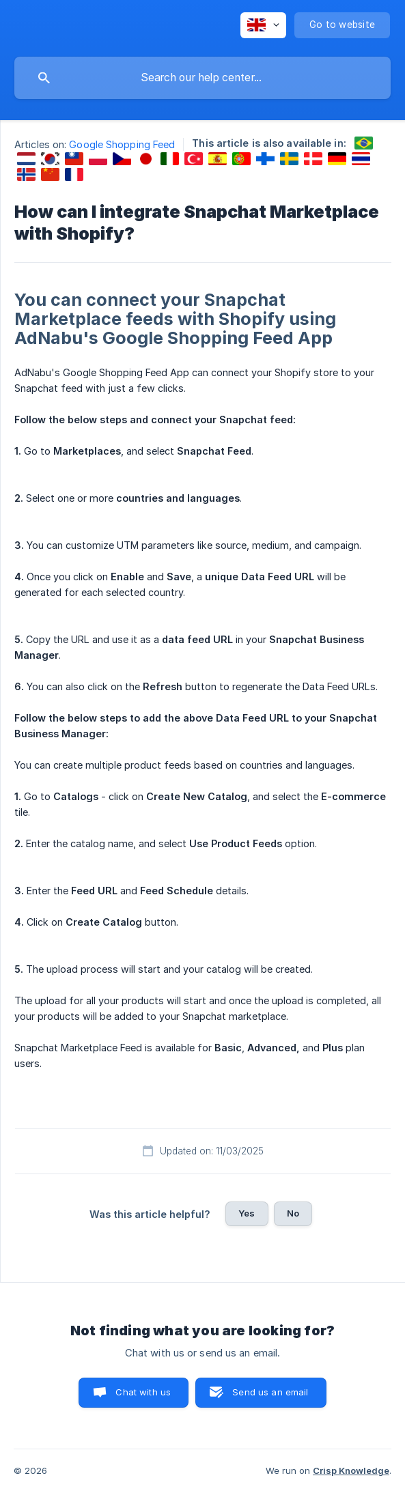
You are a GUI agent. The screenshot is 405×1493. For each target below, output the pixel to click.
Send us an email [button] (270, 1392)
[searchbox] (202, 78)
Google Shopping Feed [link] (122, 144)
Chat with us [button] (143, 1392)
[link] (363, 143)
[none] (263, 25)
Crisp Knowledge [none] (351, 1470)
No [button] (293, 1213)
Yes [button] (246, 1213)
